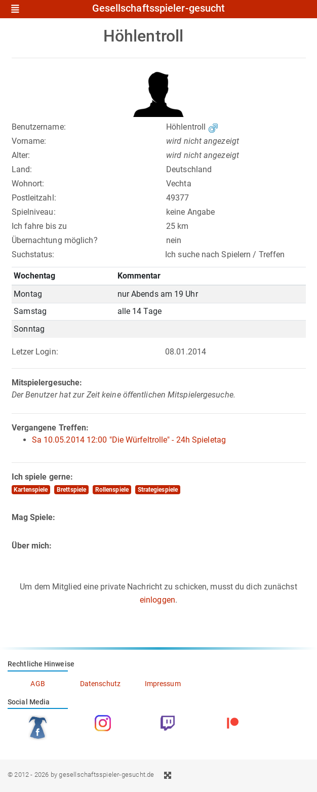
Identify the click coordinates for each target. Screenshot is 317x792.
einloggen (157, 600)
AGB (37, 684)
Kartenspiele (31, 489)
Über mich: (32, 545)
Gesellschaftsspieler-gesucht (158, 8)
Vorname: (29, 141)
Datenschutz (100, 684)
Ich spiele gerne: (42, 477)
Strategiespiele (158, 489)
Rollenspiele (112, 489)
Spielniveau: (34, 212)
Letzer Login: (35, 352)
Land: (22, 169)
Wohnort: (28, 183)
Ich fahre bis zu (39, 226)
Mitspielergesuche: (47, 382)
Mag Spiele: (34, 517)
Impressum (163, 684)
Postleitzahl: (34, 198)
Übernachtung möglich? (55, 240)
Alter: (21, 155)
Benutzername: (39, 127)
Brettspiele (71, 489)
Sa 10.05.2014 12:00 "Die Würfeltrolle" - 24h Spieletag (129, 440)
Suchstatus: (33, 254)
